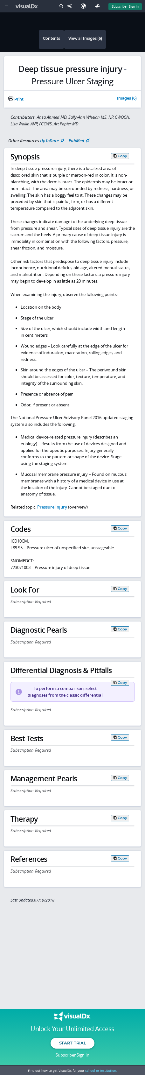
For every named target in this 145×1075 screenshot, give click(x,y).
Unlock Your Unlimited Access (72, 1029)
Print (16, 99)
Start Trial (72, 1042)
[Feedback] (99, 6)
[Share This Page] (71, 6)
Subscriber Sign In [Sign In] (125, 6)
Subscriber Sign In (72, 1055)
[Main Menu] (6, 6)
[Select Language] (85, 6)
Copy (122, 156)
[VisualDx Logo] (28, 6)
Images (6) (127, 99)
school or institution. (101, 1070)
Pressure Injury (52, 507)
